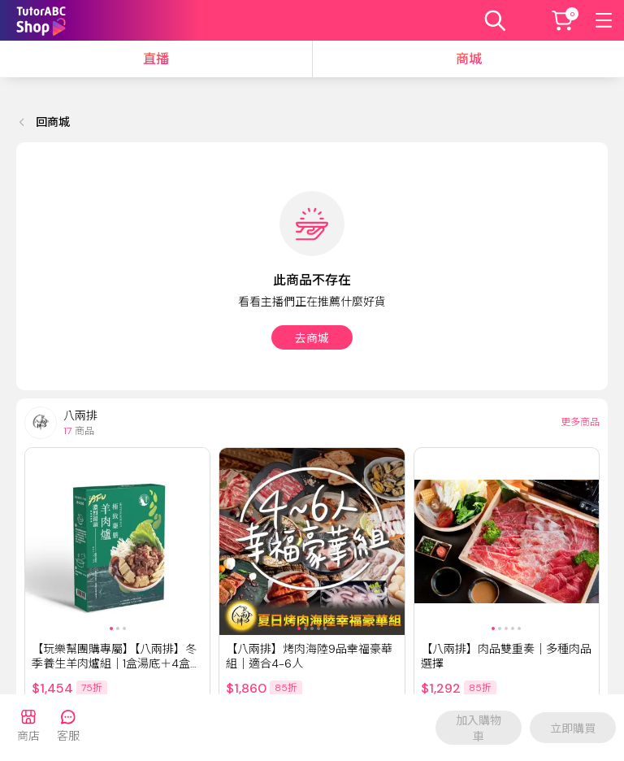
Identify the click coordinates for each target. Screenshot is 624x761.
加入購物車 (478, 728)
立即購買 (573, 728)
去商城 (312, 338)
